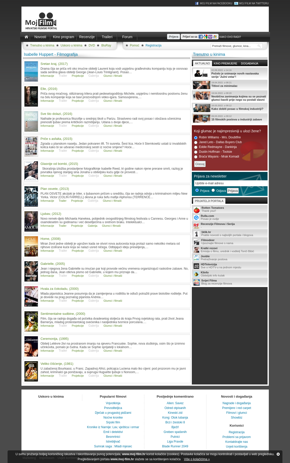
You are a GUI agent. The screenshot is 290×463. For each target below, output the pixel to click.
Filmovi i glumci (236, 413)
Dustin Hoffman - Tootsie (213, 152)
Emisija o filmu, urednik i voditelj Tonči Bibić (229, 250)
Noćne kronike (113, 417)
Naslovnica (26, 37)
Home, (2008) (51, 239)
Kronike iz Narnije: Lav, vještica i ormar (113, 427)
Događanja (249, 63)
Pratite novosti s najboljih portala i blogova (229, 233)
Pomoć (134, 45)
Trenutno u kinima (42, 45)
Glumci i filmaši (112, 75)
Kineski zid (175, 413)
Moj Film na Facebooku (216, 3)
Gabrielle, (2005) (53, 264)
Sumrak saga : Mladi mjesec (113, 446)
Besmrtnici (113, 437)
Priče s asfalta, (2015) (56, 139)
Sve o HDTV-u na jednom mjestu (229, 266)
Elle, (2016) (49, 89)
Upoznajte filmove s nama (229, 242)
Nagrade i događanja (237, 403)
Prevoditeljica (113, 408)
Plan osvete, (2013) (55, 189)
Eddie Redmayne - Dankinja (215, 147)
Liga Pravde (175, 441)
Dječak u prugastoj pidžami (113, 413)
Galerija (92, 225)
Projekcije (78, 75)
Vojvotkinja (113, 403)
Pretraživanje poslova (229, 258)
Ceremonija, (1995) (55, 339)
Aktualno (202, 63)
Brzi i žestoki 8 (175, 422)
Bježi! (175, 427)
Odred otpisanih (175, 408)
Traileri (107, 37)
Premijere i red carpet (236, 408)
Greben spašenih (175, 432)
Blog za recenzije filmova (229, 282)
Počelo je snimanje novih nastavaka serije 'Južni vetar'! (229, 73)
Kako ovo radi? (230, 37)
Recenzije (87, 37)
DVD (92, 45)
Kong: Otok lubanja (175, 417)
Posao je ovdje (229, 217)
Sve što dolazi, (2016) (56, 114)
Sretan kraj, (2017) (54, 64)
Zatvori (278, 454)
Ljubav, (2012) (51, 214)
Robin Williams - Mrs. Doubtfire (217, 137)
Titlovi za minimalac (229, 85)
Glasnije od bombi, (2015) (59, 164)
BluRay (106, 45)
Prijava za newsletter (210, 176)
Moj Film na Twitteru (254, 3)
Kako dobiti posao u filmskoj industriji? (229, 108)
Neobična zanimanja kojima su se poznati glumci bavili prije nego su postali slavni (229, 96)
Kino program (63, 37)
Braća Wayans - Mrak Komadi (216, 157)
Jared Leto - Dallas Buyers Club (218, 142)
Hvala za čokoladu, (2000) (60, 289)
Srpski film (113, 422)
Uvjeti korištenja (236, 446)
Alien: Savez (175, 403)
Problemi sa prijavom (236, 437)
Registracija (154, 45)
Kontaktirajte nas (236, 442)
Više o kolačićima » (197, 459)
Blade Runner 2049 (175, 446)
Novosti (40, 37)
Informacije (47, 75)
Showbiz (236, 417)
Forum (127, 37)
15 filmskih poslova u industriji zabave (229, 119)
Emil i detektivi (113, 432)
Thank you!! (229, 209)
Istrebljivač (113, 441)
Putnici (175, 437)
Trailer (63, 200)
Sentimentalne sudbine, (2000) (63, 314)
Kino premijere (225, 63)
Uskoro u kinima (71, 45)
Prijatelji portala (209, 200)
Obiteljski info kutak (229, 274)
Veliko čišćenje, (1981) (57, 364)
